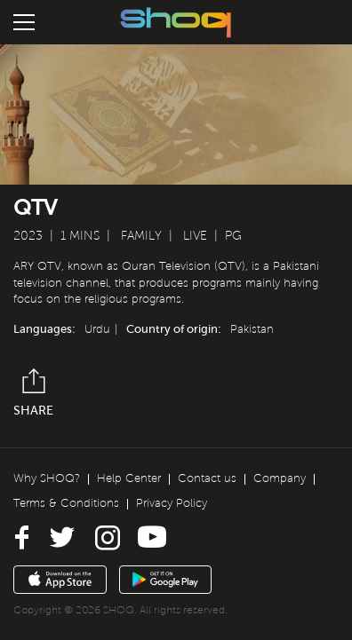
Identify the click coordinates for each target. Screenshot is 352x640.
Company (279, 478)
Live (195, 235)
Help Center (129, 478)
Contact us (207, 478)
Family (141, 235)
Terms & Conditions (66, 503)
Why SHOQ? (46, 478)
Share (33, 392)
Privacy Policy (171, 503)
